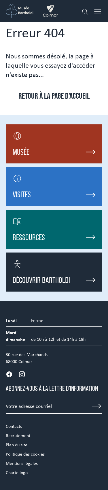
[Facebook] (9, 374)
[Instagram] (21, 374)
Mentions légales (22, 463)
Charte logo (17, 472)
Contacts (14, 426)
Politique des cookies (25, 454)
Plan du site (16, 445)
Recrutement (18, 435)
